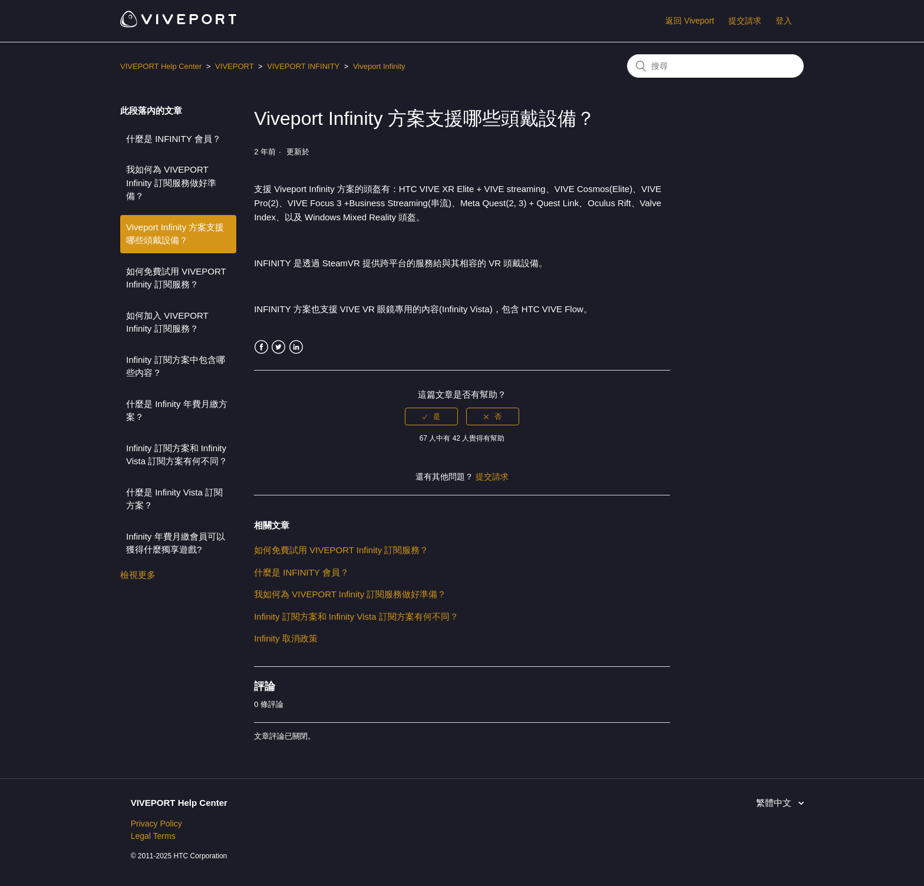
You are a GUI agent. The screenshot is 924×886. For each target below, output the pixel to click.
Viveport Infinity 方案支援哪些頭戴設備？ (175, 234)
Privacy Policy (156, 823)
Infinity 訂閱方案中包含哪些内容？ (175, 366)
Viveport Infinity (379, 66)
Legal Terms (153, 836)
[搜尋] (715, 66)
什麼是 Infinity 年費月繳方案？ (176, 410)
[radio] (431, 416)
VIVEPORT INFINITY (303, 66)
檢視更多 (138, 575)
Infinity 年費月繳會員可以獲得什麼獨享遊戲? (175, 543)
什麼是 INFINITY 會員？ (173, 139)
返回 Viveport (689, 20)
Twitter (278, 347)
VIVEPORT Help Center (161, 66)
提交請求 (744, 20)
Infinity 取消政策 (286, 638)
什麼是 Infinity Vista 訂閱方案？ (174, 499)
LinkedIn (296, 347)
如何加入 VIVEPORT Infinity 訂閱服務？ (167, 322)
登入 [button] (784, 20)
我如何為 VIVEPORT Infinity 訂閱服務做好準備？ (171, 182)
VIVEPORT (234, 66)
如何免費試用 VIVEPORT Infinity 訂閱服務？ (176, 278)
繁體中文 (775, 803)
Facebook (261, 347)
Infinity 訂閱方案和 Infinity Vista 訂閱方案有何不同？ (176, 455)
